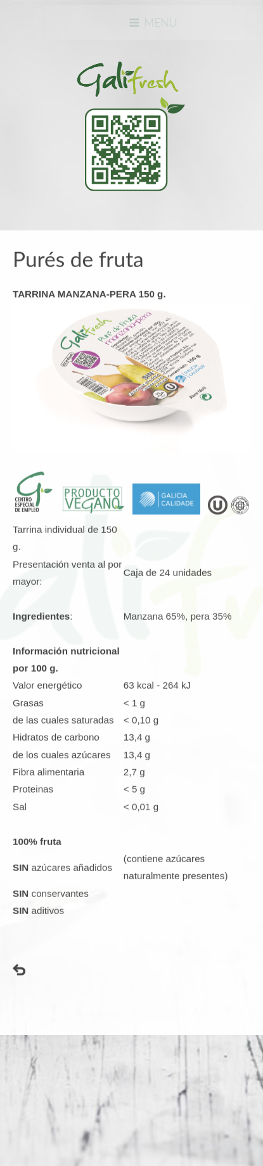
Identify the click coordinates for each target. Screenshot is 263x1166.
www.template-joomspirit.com (4, 1103)
